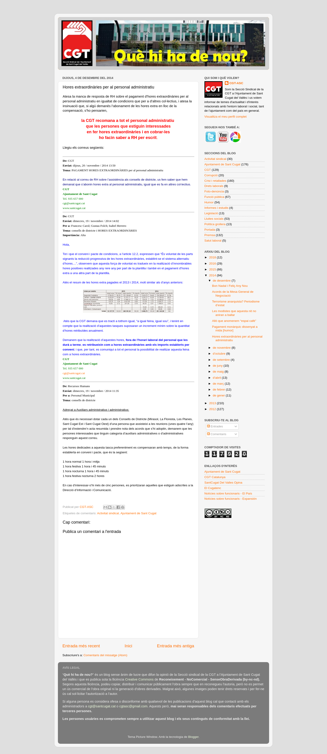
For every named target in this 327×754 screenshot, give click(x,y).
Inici (128, 645)
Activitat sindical (108, 513)
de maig (219, 371)
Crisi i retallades (215, 180)
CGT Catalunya (214, 477)
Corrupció (211, 175)
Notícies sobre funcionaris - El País (228, 493)
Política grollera (214, 224)
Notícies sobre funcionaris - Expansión (230, 498)
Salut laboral (212, 240)
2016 (213, 263)
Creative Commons (139, 679)
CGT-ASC (236, 83)
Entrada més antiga (175, 645)
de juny (218, 365)
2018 (213, 257)
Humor (209, 202)
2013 (213, 403)
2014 (213, 275)
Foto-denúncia (214, 191)
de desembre (222, 280)
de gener (219, 395)
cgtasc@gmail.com (133, 706)
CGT (207, 169)
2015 (213, 269)
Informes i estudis (216, 207)
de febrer (219, 389)
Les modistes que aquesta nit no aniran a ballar (234, 312)
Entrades (215, 426)
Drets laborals (213, 186)
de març (219, 383)
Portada (209, 229)
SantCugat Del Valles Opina (223, 482)
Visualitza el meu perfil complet (225, 116)
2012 (213, 409)
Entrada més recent (81, 645)
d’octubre (219, 353)
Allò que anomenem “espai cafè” (234, 321)
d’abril (217, 377)
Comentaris (216, 434)
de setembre (222, 359)
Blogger (193, 737)
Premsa (209, 235)
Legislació (211, 213)
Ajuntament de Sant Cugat (138, 513)
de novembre (222, 347)
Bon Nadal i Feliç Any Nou (230, 285)
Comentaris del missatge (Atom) (105, 655)
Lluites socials (213, 218)
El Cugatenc (212, 488)
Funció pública (214, 197)
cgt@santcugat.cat (74, 373)
